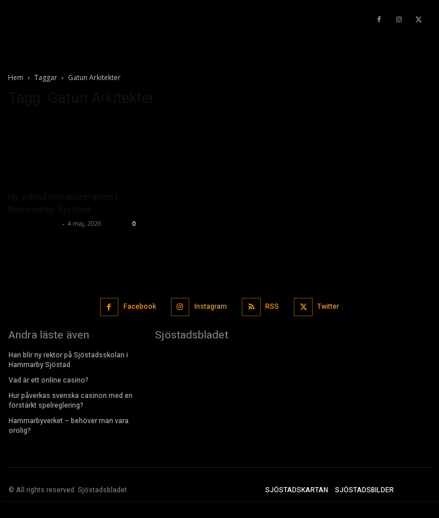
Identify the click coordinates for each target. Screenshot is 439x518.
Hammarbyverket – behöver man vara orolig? (69, 425)
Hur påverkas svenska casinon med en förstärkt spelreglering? (71, 399)
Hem (15, 77)
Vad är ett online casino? (49, 379)
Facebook (140, 306)
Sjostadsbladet (33, 223)
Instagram (210, 306)
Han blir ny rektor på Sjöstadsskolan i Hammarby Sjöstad (68, 359)
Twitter (327, 306)
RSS (272, 306)
